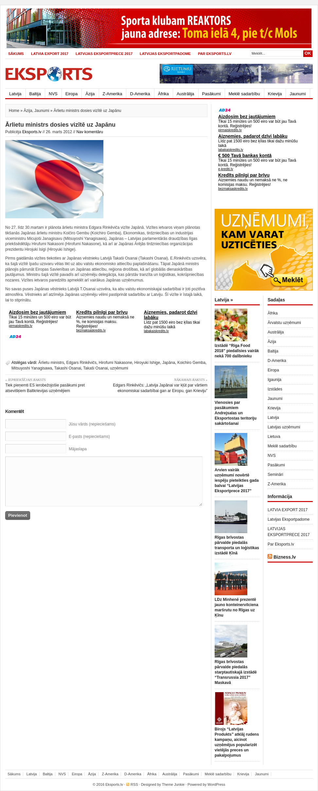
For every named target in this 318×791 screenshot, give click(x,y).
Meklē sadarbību (244, 93)
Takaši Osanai (95, 368)
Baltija (35, 93)
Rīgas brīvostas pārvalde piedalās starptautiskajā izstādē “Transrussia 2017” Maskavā (236, 672)
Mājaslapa (78, 449)
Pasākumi (211, 93)
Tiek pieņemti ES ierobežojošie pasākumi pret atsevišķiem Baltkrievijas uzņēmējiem (53, 385)
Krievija (275, 93)
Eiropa (71, 93)
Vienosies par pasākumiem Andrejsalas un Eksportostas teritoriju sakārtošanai (235, 413)
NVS (53, 93)
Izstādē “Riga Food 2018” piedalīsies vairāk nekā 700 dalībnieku (237, 350)
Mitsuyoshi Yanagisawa (31, 368)
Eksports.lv (32, 132)
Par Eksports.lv (214, 54)
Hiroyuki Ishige (147, 362)
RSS (134, 784)
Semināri (275, 474)
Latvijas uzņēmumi (284, 427)
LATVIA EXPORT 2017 (49, 54)
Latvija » (224, 299)
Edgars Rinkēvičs (81, 362)
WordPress (216, 784)
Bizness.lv (285, 557)
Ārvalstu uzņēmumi (284, 322)
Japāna (168, 362)
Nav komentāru (89, 132)
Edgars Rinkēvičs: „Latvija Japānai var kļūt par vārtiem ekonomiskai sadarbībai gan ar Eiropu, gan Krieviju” (159, 385)
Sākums (16, 54)
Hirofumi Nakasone (115, 362)
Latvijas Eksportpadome (165, 54)
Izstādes (275, 389)
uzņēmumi (119, 368)
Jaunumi (298, 93)
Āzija (90, 93)
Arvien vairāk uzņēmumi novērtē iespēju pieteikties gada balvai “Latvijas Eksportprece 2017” (237, 480)
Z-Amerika (112, 93)
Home (14, 110)
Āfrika (163, 93)
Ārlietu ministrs (51, 362)
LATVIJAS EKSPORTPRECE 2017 (104, 54)
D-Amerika (140, 93)
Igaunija (274, 379)
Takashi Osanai (67, 368)
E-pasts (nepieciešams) (89, 436)
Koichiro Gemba (191, 362)
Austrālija (185, 93)
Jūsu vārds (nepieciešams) (92, 424)
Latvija (15, 93)
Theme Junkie (173, 784)
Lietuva (274, 436)
